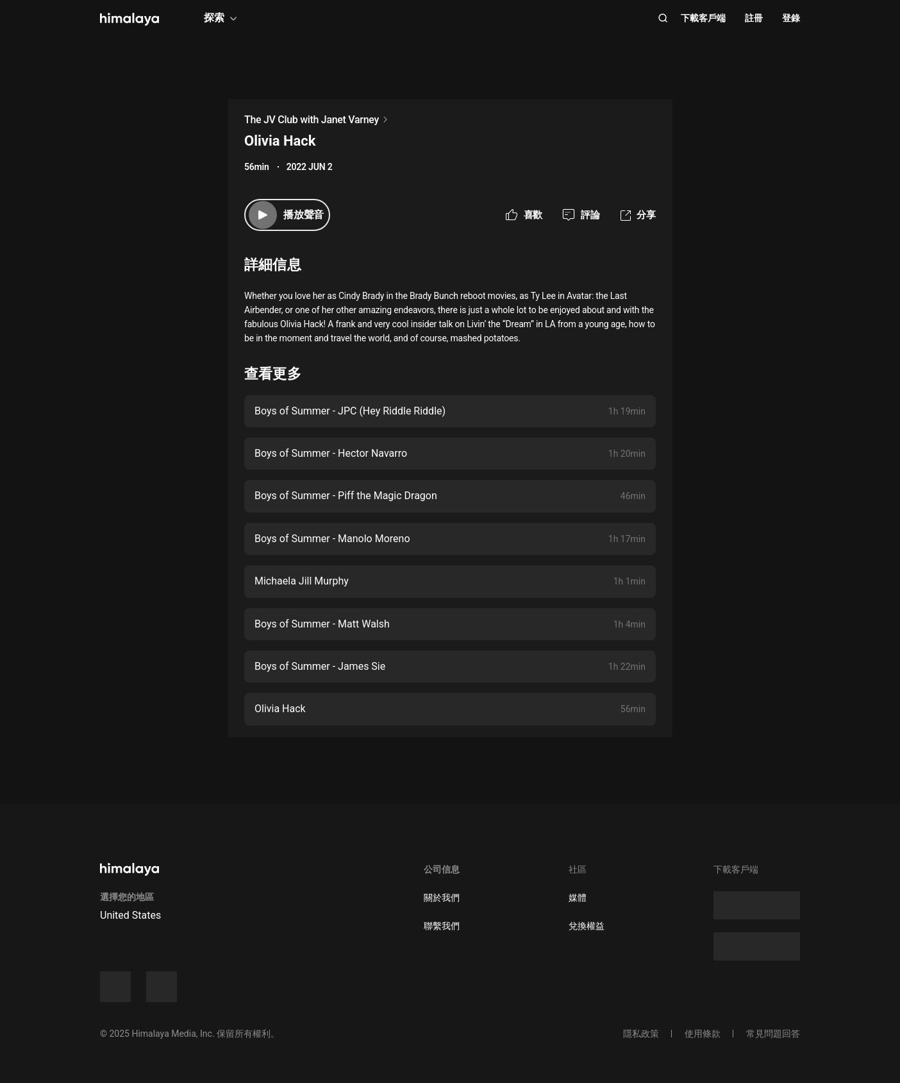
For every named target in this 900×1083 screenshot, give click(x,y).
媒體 (578, 897)
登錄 (791, 18)
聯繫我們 (442, 926)
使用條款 (703, 1033)
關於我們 (442, 897)
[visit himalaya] (129, 19)
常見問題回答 (773, 1033)
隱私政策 (641, 1033)
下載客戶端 (703, 18)
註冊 (754, 18)
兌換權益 (586, 926)
